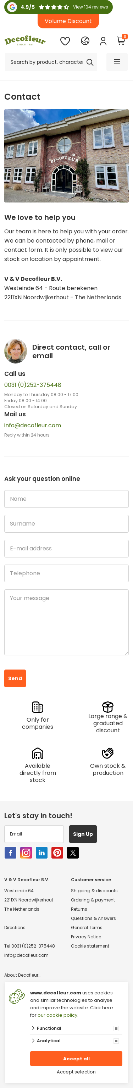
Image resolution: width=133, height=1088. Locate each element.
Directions (15, 928)
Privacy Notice (86, 937)
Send (15, 678)
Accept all (76, 1058)
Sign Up (83, 834)
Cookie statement (90, 946)
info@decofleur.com (32, 425)
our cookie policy (57, 1015)
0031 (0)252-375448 (32, 385)
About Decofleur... (22, 975)
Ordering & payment (93, 900)
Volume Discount (68, 21)
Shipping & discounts (94, 891)
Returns (79, 909)
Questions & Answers (93, 918)
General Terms (86, 928)
